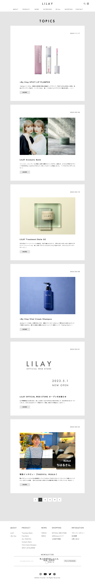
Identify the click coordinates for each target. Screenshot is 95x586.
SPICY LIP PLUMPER (28, 547)
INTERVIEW (47, 9)
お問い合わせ (76, 538)
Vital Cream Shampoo (29, 544)
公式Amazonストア (58, 536)
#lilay (58, 9)
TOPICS (44, 533)
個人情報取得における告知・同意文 (49, 559)
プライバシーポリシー (78, 533)
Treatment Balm (27, 533)
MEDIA (43, 536)
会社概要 (74, 536)
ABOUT (15, 9)
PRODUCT (26, 9)
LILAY (12, 533)
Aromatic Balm (27, 541)
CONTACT (79, 9)
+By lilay (13, 536)
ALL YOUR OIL (26, 538)
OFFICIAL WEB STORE (59, 533)
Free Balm (25, 536)
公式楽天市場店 (56, 538)
